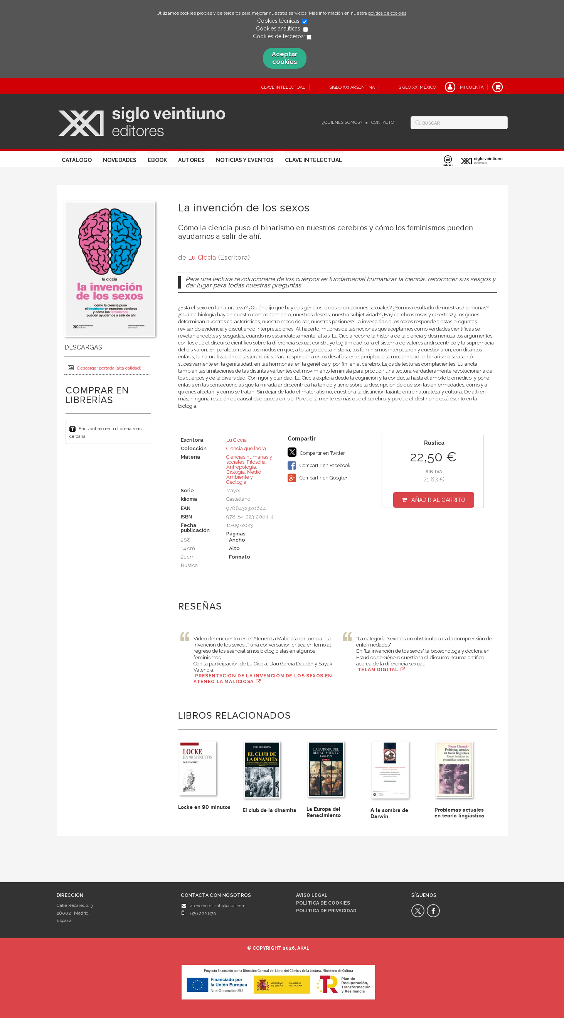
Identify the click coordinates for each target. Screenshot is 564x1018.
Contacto (382, 122)
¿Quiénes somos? (342, 122)
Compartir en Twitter (316, 452)
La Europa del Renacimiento (323, 812)
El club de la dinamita (269, 810)
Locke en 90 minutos (204, 807)
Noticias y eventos (245, 160)
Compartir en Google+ (317, 478)
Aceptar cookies (285, 58)
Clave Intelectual (313, 160)
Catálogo (77, 160)
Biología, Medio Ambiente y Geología (243, 477)
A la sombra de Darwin (389, 813)
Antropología (241, 467)
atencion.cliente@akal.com (218, 905)
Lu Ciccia (202, 257)
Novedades (119, 160)
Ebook (157, 160)
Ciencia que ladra (246, 448)
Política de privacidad (326, 910)
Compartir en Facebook (319, 466)
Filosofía (256, 462)
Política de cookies (323, 903)
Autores (191, 160)
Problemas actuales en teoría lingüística (459, 813)
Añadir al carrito (438, 500)
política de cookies (387, 13)
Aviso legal (312, 895)
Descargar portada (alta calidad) (104, 368)
